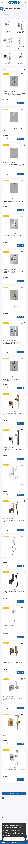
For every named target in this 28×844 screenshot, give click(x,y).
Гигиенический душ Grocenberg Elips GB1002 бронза (14, 734)
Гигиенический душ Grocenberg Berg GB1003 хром (14, 450)
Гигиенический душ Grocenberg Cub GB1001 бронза (13, 663)
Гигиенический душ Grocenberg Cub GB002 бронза (13, 521)
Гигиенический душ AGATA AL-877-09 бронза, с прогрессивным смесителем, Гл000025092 (14, 200)
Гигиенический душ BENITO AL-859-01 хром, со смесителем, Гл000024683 (13, 343)
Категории (6, 69)
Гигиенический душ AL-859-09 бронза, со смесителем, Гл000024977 (13, 307)
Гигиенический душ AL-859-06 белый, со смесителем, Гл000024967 (13, 236)
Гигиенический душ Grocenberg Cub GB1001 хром (13, 699)
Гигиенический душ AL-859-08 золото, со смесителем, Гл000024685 (13, 272)
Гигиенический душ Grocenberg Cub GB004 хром (13, 628)
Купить (20, 103)
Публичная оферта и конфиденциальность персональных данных (12, 832)
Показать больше (14, 793)
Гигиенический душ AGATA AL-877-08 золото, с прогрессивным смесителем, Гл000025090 (14, 165)
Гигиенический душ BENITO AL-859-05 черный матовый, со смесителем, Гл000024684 (12, 379)
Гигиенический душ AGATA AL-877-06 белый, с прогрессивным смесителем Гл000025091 (14, 129)
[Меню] (2, 2)
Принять (14, 839)
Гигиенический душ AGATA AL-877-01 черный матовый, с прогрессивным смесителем (14, 94)
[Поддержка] (25, 2)
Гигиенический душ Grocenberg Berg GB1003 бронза (14, 414)
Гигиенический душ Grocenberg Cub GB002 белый (13, 485)
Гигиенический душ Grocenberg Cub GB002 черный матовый (13, 592)
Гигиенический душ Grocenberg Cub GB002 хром (13, 556)
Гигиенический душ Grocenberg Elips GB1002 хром (14, 770)
